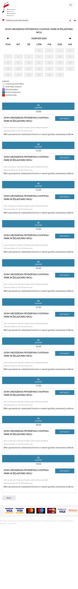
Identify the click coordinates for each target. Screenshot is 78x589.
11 (70, 56)
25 (70, 68)
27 (18, 74)
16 (49, 62)
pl (70, 20)
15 (39, 62)
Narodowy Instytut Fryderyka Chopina (14, 9)
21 (28, 68)
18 (70, 62)
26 (8, 74)
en (75, 20)
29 (39, 74)
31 (59, 74)
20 (18, 68)
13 (18, 62)
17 (59, 62)
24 (59, 68)
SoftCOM (12, 523)
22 (39, 68)
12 (8, 62)
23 (49, 68)
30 (49, 74)
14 (28, 62)
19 (8, 68)
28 (28, 74)
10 (59, 56)
